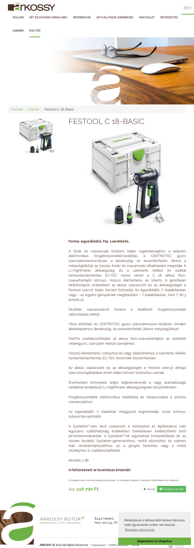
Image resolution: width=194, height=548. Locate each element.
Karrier (18, 30)
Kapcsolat (147, 17)
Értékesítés (169, 17)
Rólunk (18, 17)
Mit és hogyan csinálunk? (48, 17)
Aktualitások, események (114, 17)
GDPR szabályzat (119, 545)
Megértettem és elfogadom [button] (154, 541)
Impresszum (99, 545)
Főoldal (17, 109)
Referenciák (82, 17)
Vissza (149, 489)
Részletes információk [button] (140, 530)
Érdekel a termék (172, 489)
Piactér (34, 30)
